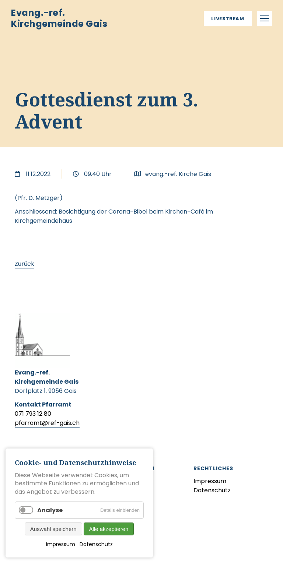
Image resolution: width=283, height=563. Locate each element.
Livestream (227, 18)
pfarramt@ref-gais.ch (47, 423)
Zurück (24, 264)
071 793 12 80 (33, 413)
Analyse (50, 510)
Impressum (60, 544)
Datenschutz (96, 544)
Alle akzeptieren (109, 529)
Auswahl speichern (53, 529)
